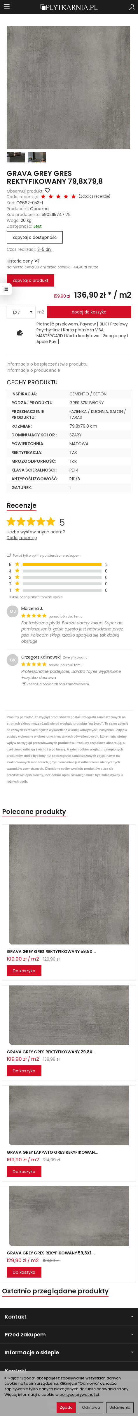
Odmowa (91, 1407)
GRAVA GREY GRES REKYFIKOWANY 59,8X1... (51, 1253)
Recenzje (21, 505)
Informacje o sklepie (69, 1352)
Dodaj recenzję (22, 538)
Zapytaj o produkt (30, 280)
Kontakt (69, 1316)
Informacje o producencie (33, 370)
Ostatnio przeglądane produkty (55, 1291)
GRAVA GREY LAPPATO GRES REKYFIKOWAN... (52, 1152)
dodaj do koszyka (89, 312)
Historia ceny (22, 261)
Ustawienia (119, 1407)
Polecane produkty (34, 811)
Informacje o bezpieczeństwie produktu (47, 364)
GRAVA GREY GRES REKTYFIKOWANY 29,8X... (51, 1052)
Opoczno (39, 209)
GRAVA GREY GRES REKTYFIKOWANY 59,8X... (51, 951)
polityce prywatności (79, 1394)
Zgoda (66, 1407)
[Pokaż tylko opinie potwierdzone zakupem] (9, 555)
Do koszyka (24, 971)
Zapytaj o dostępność (35, 237)
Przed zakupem (69, 1334)
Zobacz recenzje (94, 196)
